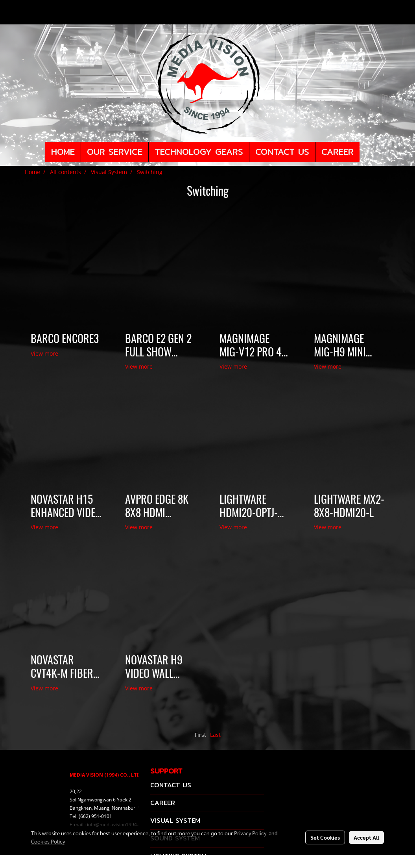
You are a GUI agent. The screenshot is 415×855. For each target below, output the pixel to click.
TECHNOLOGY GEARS (199, 151)
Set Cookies (325, 837)
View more (45, 353)
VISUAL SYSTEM (175, 820)
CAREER (337, 151)
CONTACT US (282, 151)
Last (215, 734)
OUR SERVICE (114, 151)
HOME (63, 151)
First (200, 734)
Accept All (366, 837)
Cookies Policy (48, 841)
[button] (366, 152)
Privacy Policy (250, 832)
